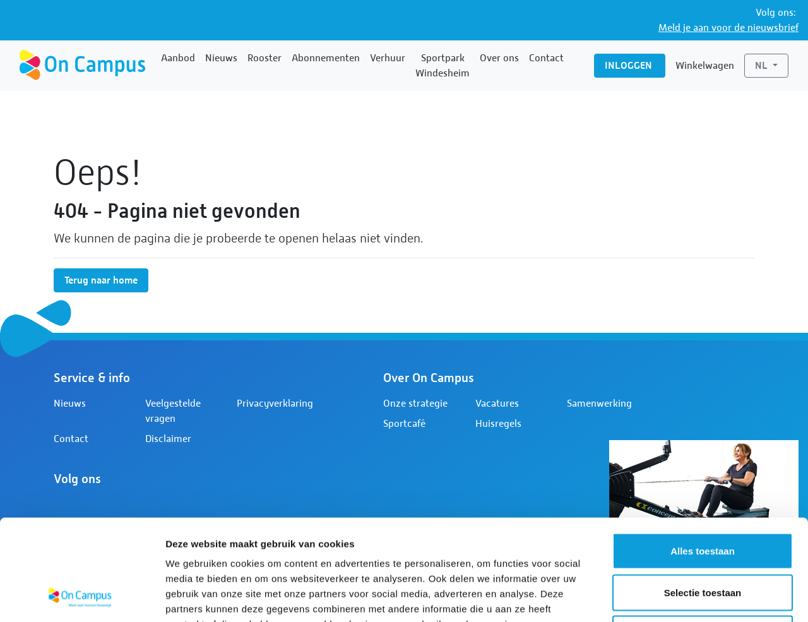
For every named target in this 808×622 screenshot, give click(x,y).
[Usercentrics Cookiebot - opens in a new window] (82, 597)
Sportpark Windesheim (442, 65)
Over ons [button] (499, 58)
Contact (546, 58)
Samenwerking (599, 403)
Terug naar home (101, 280)
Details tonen (682, 597)
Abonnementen (326, 58)
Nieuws (221, 58)
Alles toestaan (702, 456)
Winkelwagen (704, 65)
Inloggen (630, 65)
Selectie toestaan (703, 498)
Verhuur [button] (387, 58)
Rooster (264, 58)
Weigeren (702, 539)
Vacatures (497, 403)
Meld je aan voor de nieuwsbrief (728, 27)
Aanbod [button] (178, 58)
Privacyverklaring (275, 403)
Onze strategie (415, 403)
